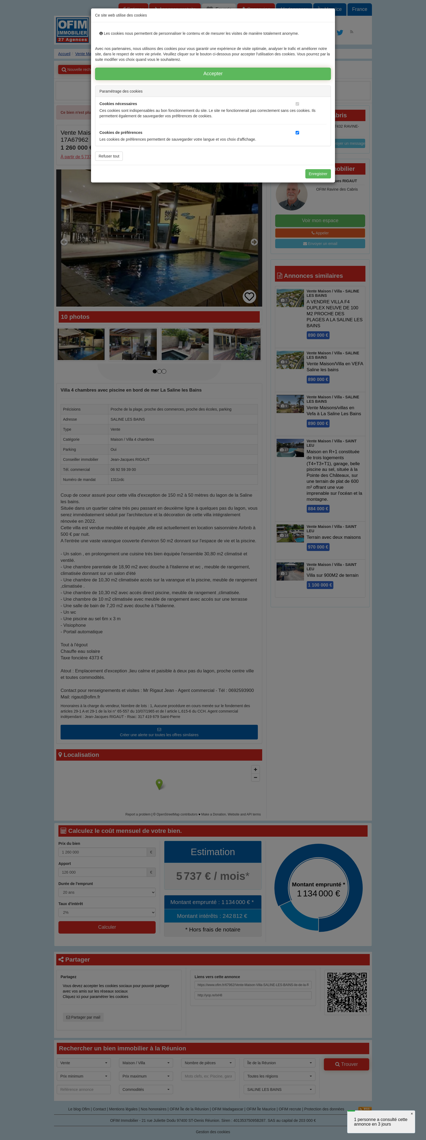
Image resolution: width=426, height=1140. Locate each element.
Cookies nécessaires (118, 104)
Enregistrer (318, 174)
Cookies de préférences (120, 132)
